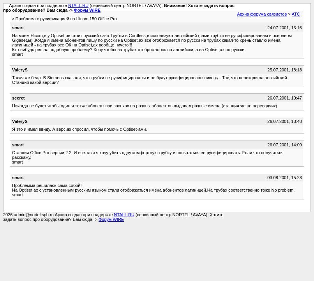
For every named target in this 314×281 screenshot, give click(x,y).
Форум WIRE (87, 10)
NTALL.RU (78, 5)
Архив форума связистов (262, 14)
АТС (296, 14)
